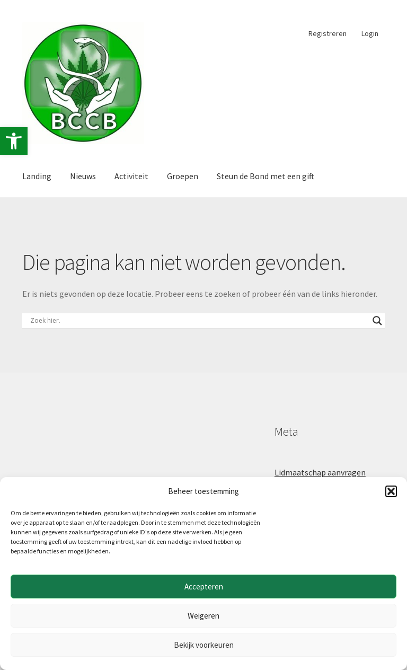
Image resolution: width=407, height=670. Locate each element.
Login (369, 33)
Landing (36, 176)
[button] (14, 141)
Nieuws (83, 176)
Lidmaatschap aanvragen (320, 472)
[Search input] (198, 320)
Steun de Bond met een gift (265, 176)
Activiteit (131, 176)
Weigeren (203, 616)
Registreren (327, 33)
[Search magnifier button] (377, 320)
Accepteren (203, 586)
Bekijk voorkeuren (204, 645)
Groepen (182, 176)
